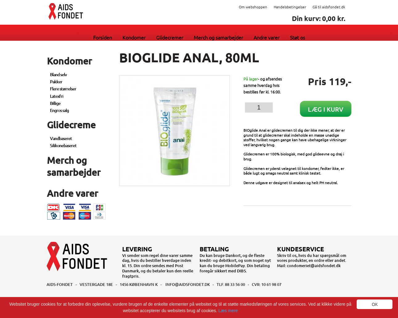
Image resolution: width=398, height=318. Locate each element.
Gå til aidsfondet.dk (329, 6)
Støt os (297, 37)
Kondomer (134, 37)
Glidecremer (169, 37)
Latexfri (56, 96)
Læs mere (228, 310)
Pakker (56, 82)
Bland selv (58, 74)
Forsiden (102, 37)
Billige (55, 103)
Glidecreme (71, 124)
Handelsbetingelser (290, 6)
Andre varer (267, 37)
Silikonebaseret (63, 145)
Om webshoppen (253, 6)
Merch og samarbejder (218, 37)
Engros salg (59, 110)
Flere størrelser (63, 89)
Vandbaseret (61, 138)
